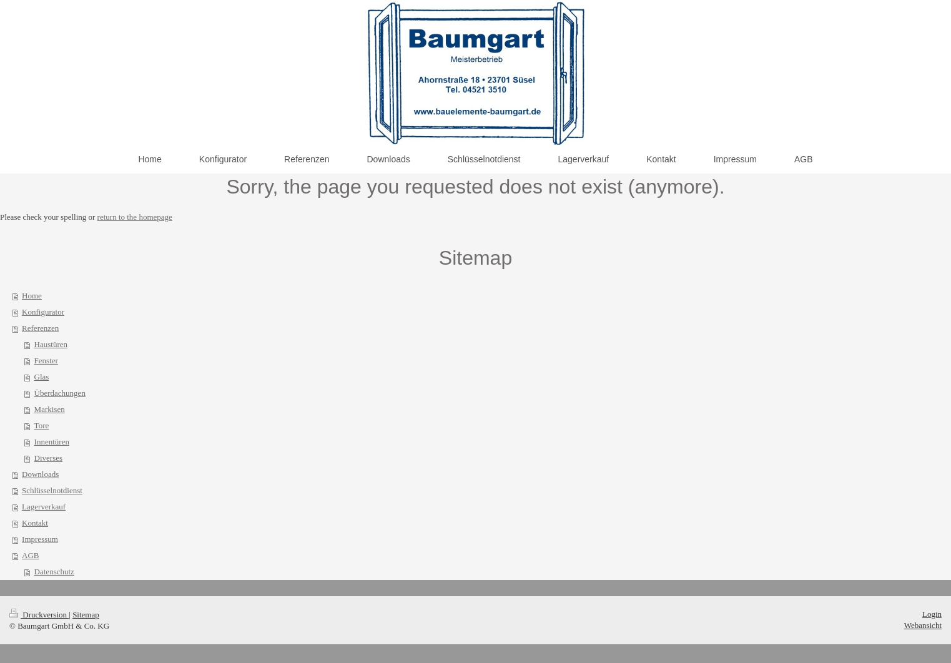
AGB (30, 555)
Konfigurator (43, 312)
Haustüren (50, 344)
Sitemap (85, 614)
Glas (41, 376)
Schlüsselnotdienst (52, 490)
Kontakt (35, 523)
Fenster (46, 360)
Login (932, 614)
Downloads (40, 474)
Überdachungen (60, 393)
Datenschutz (54, 571)
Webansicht (923, 625)
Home (32, 295)
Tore (41, 425)
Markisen (49, 409)
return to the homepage (134, 217)
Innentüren (51, 441)
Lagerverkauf (44, 506)
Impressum (40, 539)
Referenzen (40, 328)
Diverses (48, 458)
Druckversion (39, 614)
